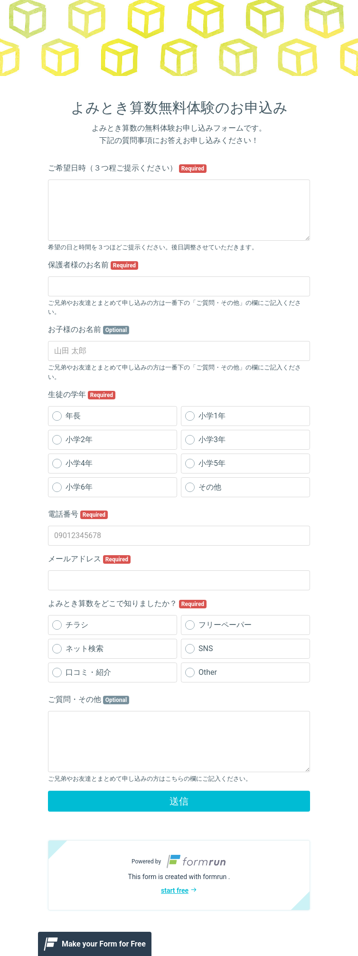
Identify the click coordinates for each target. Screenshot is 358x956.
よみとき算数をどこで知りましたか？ (127, 603)
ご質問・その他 (88, 699)
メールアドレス (89, 559)
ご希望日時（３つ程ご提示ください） (127, 168)
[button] (179, 875)
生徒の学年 (81, 394)
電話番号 (78, 514)
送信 (179, 801)
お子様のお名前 (88, 329)
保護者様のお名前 (93, 265)
